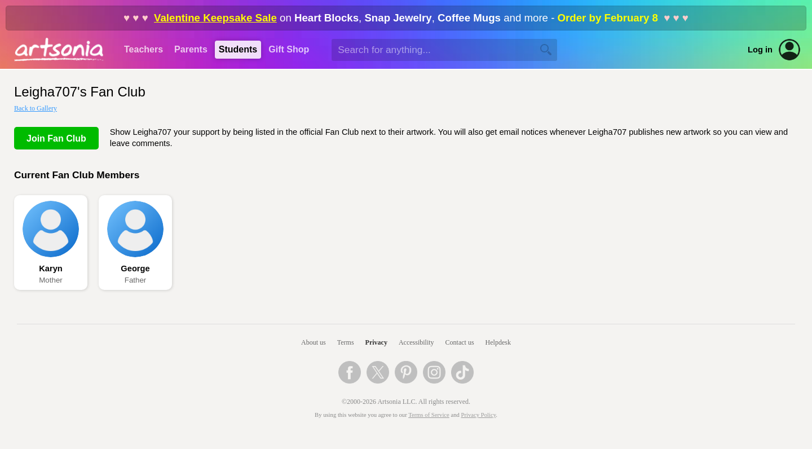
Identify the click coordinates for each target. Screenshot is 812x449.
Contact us (459, 342)
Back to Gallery (35, 108)
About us (313, 342)
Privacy (376, 342)
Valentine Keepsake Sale (215, 18)
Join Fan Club (56, 138)
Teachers (143, 49)
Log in (760, 49)
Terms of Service (428, 415)
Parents (191, 49)
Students (238, 49)
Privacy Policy (478, 415)
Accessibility (416, 342)
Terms (345, 342)
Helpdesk (498, 342)
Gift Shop (288, 49)
